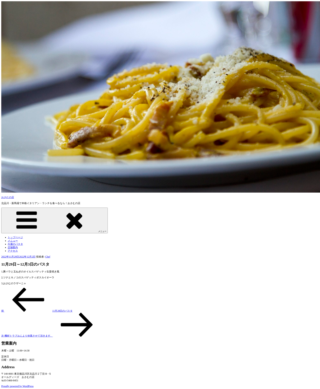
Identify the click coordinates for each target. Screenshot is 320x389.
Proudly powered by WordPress (17, 386)
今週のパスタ (15, 244)
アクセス (13, 250)
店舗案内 (13, 247)
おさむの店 (7, 197)
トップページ (15, 237)
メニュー (54, 220)
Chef (47, 256)
